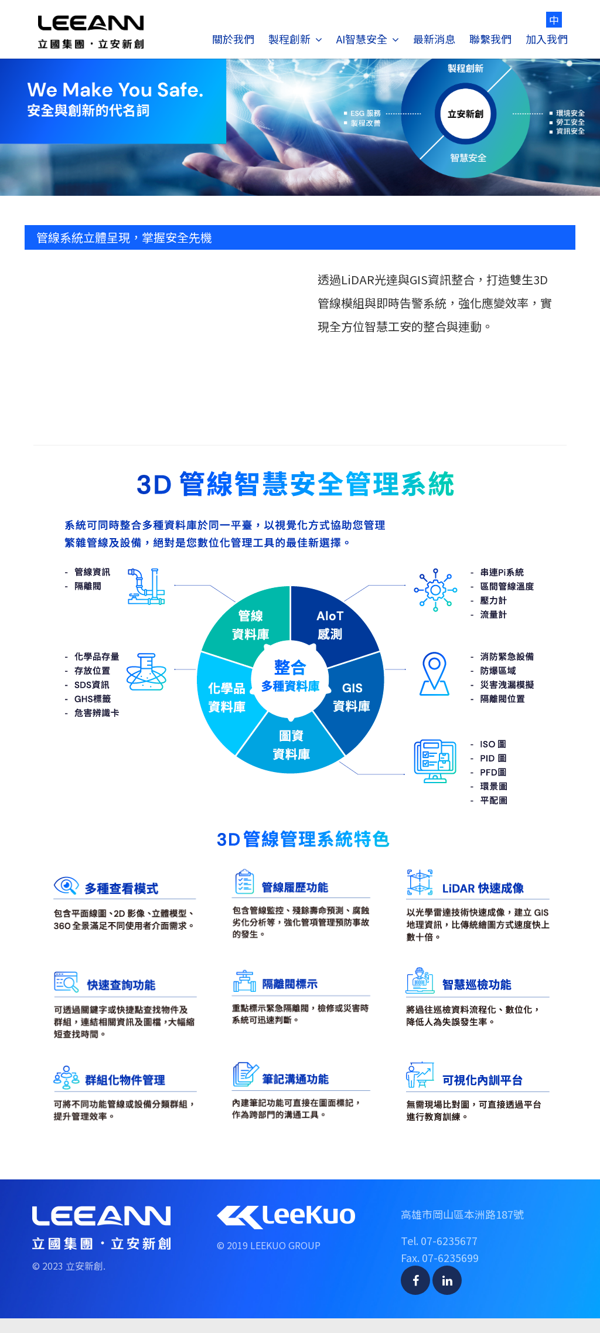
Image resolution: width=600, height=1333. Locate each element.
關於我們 (233, 38)
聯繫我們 (490, 38)
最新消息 (434, 38)
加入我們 (547, 38)
